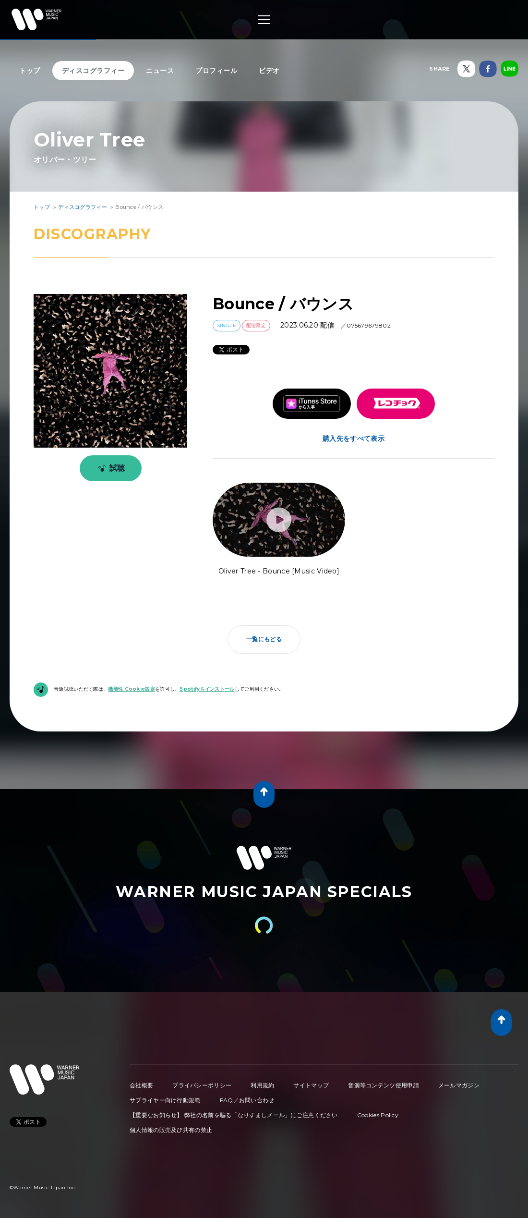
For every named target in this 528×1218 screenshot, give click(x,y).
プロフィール (216, 70)
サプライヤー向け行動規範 (165, 1100)
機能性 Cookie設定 (131, 689)
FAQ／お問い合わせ (247, 1100)
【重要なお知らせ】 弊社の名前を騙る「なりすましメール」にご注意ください (234, 1115)
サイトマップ (311, 1085)
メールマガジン (459, 1085)
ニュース (160, 70)
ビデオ (269, 70)
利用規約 (262, 1085)
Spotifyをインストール (207, 689)
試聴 (110, 468)
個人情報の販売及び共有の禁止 (171, 1129)
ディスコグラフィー (93, 70)
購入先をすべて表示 (353, 438)
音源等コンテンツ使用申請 (383, 1085)
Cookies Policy (377, 1115)
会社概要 (141, 1085)
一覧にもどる (264, 639)
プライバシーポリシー (201, 1085)
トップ (29, 70)
